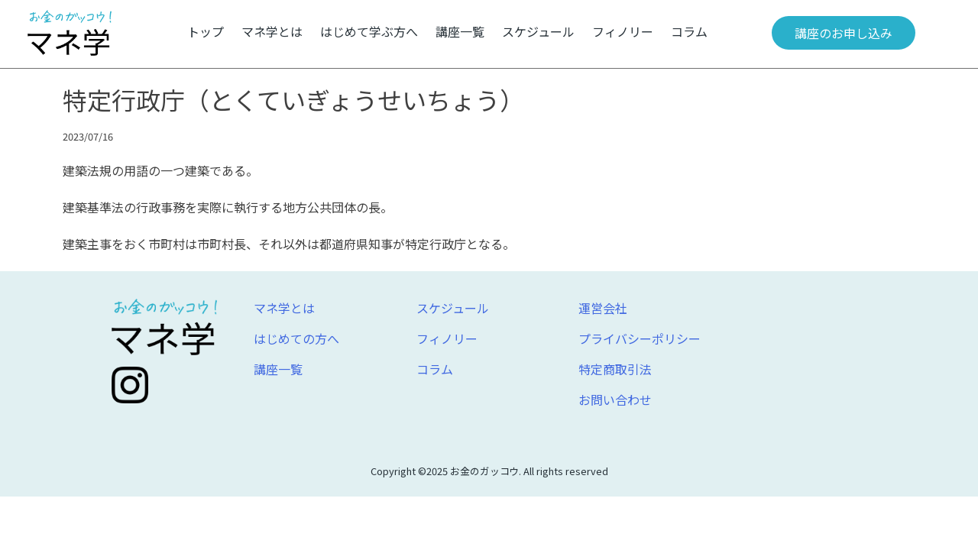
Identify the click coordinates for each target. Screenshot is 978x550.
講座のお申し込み (843, 33)
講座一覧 (460, 31)
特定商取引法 (615, 369)
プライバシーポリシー (639, 338)
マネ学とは (272, 31)
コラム (689, 31)
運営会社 (602, 308)
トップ (205, 31)
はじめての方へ (296, 338)
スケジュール (538, 31)
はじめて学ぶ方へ (369, 31)
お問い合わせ (615, 399)
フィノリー (622, 31)
